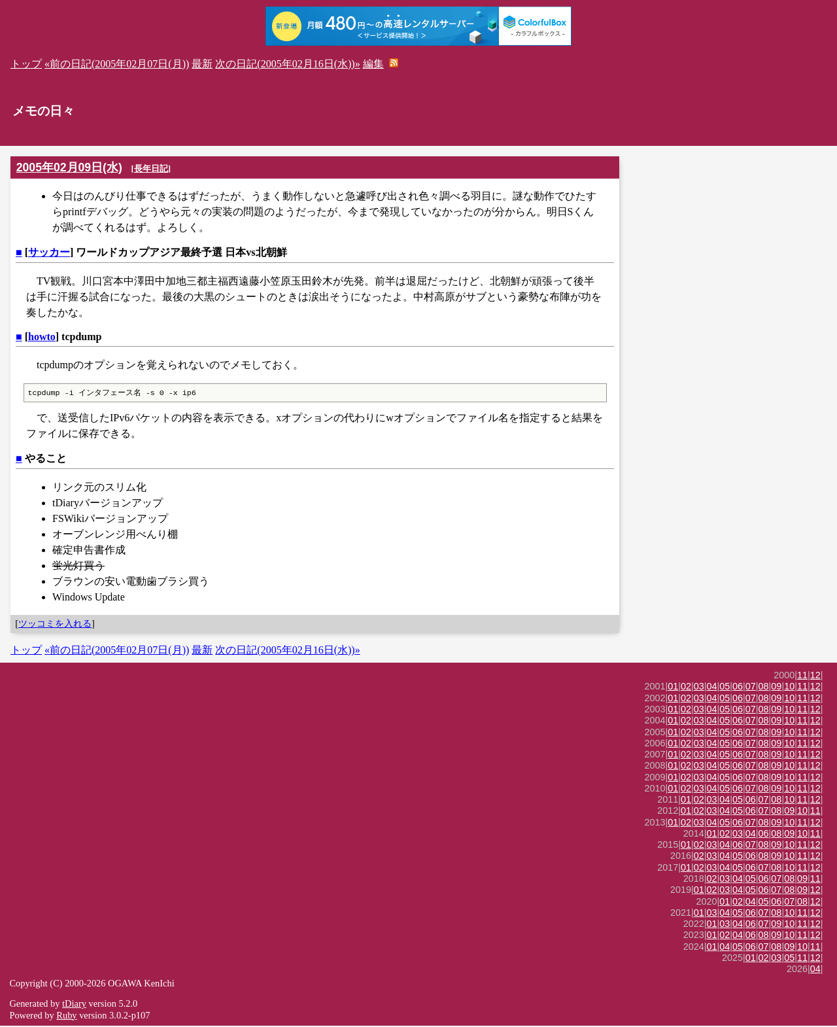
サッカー (49, 252)
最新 (202, 63)
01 (673, 687)
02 (686, 687)
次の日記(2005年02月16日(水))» (287, 63)
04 (712, 687)
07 (750, 687)
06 (737, 687)
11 (802, 676)
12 (815, 676)
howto (42, 336)
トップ (26, 63)
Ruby (66, 1016)
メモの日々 (43, 111)
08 (764, 687)
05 (724, 687)
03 (699, 687)
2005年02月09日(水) (69, 167)
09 (776, 687)
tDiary (74, 1005)
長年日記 (151, 168)
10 (789, 687)
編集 (373, 63)
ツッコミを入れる (55, 624)
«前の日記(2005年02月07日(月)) (116, 63)
